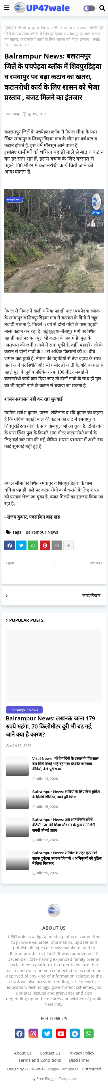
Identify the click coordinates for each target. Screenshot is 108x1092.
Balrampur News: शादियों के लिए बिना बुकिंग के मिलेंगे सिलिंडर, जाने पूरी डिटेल (66, 794)
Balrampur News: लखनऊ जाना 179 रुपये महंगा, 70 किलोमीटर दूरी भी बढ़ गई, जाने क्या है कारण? (50, 726)
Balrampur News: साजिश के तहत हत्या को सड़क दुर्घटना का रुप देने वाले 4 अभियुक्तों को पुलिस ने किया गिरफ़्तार (67, 858)
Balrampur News (35, 27)
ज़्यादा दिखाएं (91, 595)
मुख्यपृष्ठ (10, 27)
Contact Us (50, 1053)
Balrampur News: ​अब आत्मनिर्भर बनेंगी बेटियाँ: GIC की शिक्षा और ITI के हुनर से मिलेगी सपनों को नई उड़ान (63, 825)
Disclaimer (79, 1060)
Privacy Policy (81, 1053)
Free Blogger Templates (57, 1078)
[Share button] (68, 545)
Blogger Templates (62, 1069)
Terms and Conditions (39, 1060)
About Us (23, 1053)
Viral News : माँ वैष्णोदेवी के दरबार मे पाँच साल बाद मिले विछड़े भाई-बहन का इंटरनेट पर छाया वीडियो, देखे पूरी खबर (65, 763)
